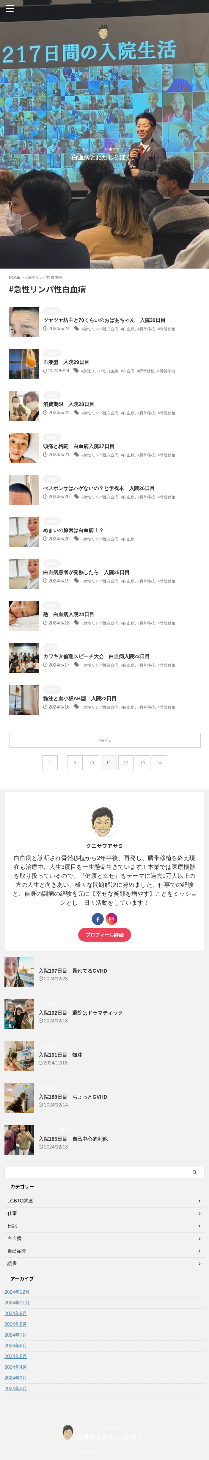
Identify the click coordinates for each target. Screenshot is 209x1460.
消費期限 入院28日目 (70, 405)
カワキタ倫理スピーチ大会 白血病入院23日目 (99, 657)
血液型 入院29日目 (67, 363)
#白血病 (138, 329)
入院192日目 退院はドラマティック (83, 1013)
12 (126, 762)
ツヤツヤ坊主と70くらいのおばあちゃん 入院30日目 (108, 321)
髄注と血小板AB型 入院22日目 (82, 699)
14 (162, 762)
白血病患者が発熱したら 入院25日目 (89, 573)
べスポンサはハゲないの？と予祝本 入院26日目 (102, 489)
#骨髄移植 (184, 329)
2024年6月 (15, 1345)
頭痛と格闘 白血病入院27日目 (81, 447)
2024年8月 (15, 1324)
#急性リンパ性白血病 (104, 329)
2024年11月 (17, 1302)
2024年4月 (15, 1367)
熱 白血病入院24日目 (70, 615)
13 (144, 762)
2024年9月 (15, 1313)
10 (90, 762)
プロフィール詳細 (104, 935)
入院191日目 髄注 (62, 1055)
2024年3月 (15, 1377)
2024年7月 (15, 1334)
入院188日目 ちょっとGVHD (75, 1097)
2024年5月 (15, 1356)
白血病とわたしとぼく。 (104, 157)
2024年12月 (17, 1292)
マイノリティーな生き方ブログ (101, 1428)
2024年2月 (15, 1388)
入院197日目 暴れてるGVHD (75, 971)
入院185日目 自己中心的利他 (75, 1139)
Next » (105, 740)
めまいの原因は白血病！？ (75, 531)
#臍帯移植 (160, 329)
